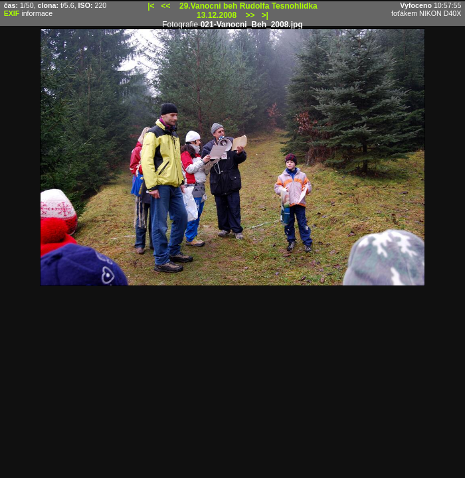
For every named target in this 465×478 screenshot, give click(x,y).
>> (250, 15)
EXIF (12, 13)
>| (265, 15)
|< (150, 6)
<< (166, 6)
